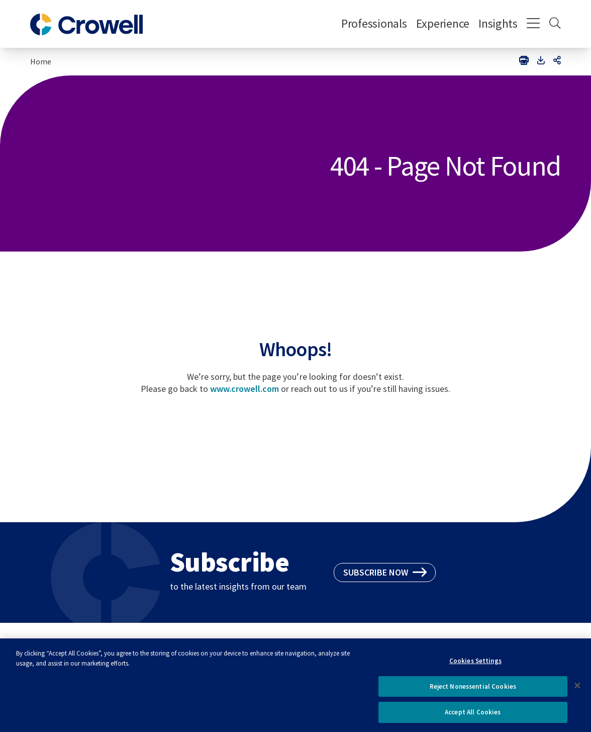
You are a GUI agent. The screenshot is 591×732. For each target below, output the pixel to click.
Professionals (374, 23)
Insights (498, 23)
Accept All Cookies (473, 716)
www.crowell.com (244, 388)
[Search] (555, 24)
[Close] (577, 689)
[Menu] (533, 24)
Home (40, 61)
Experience (442, 23)
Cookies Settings (475, 664)
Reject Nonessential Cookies (473, 690)
